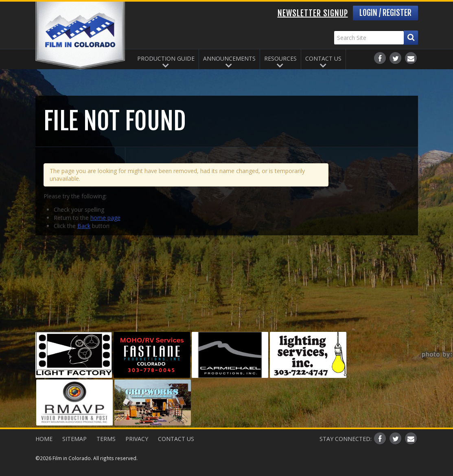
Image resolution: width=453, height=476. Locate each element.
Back (83, 226)
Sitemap (74, 439)
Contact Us (323, 58)
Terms (106, 439)
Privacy (136, 439)
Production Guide (166, 58)
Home (44, 439)
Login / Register (385, 13)
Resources (280, 58)
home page (105, 218)
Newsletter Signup (313, 13)
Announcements (229, 58)
